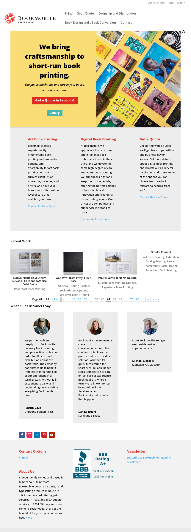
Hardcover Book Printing (73, 294)
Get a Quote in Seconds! (54, 100)
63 (120, 299)
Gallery (54, 113)
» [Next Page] (148, 299)
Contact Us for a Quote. (42, 206)
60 (102, 299)
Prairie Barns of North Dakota (117, 278)
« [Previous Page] (63, 299)
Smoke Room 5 (161, 252)
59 (96, 299)
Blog (171, 3)
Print (68, 13)
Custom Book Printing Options (117, 283)
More (29, 517)
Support (181, 3)
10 (73, 299)
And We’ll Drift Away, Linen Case (73, 279)
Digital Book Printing (98, 139)
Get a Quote (85, 13)
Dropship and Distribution (117, 13)
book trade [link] (31, 364)
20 (79, 299)
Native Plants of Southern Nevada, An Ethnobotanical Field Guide (29, 281)
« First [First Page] (56, 299)
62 (114, 299)
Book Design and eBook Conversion (90, 23)
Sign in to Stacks (156, 3)
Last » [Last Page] (155, 299)
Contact (126, 23)
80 (137, 299)
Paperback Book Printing (29, 289)
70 (131, 299)
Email (25, 457)
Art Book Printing (42, 139)
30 (85, 299)
